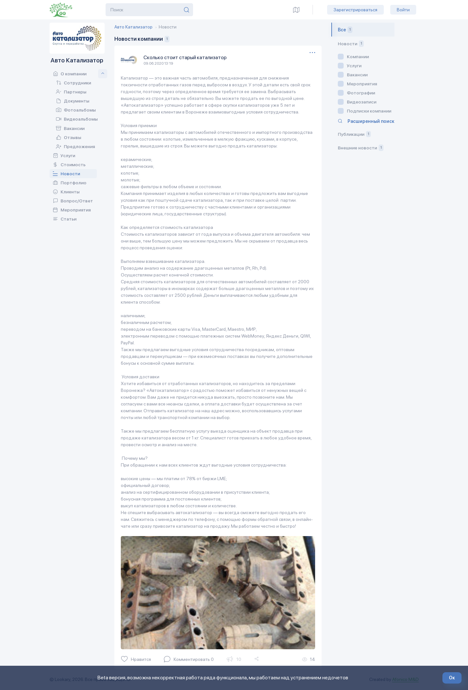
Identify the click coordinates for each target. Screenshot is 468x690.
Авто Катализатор (133, 26)
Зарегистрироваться (355, 9)
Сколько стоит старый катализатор (185, 57)
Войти (403, 9)
